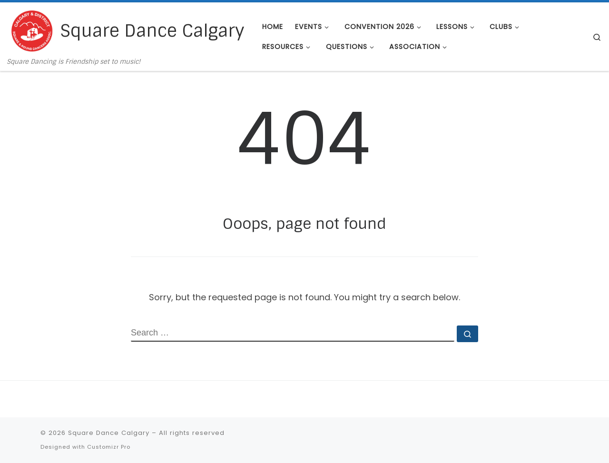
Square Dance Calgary (108, 432)
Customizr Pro (108, 447)
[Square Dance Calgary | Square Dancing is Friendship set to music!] (32, 30)
